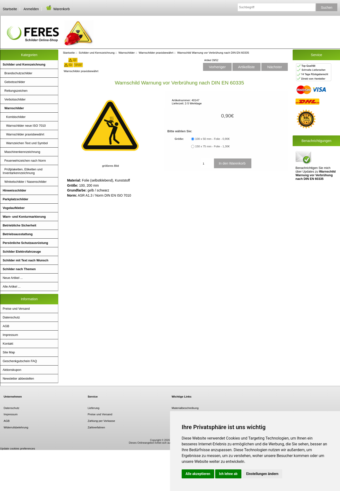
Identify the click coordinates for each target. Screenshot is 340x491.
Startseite (10, 9)
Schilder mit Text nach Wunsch (25, 260)
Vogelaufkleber (14, 208)
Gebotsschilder (14, 82)
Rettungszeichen (15, 90)
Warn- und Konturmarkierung (24, 216)
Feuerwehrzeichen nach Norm (24, 160)
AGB (6, 326)
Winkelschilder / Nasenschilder (25, 181)
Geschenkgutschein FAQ (20, 361)
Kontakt (8, 343)
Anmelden (31, 9)
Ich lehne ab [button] (228, 474)
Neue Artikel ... (13, 278)
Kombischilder (14, 117)
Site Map (9, 352)
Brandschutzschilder (17, 73)
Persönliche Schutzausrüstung (25, 243)
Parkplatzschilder (15, 199)
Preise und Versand (16, 308)
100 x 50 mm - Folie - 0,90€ (212, 139)
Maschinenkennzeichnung (21, 152)
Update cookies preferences (17, 448)
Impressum (10, 335)
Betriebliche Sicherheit (19, 225)
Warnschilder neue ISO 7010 (24, 125)
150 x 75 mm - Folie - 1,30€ (212, 146)
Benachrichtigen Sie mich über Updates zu (316, 165)
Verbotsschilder (14, 99)
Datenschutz (11, 317)
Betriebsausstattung (18, 234)
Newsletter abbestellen (18, 378)
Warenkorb (57, 9)
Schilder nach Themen (19, 269)
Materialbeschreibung (185, 407)
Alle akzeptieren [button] (198, 474)
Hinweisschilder (14, 190)
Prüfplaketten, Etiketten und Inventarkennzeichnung (22, 171)
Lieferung (93, 407)
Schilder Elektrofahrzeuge (22, 251)
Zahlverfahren (96, 427)
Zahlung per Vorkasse (101, 420)
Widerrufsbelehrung (16, 427)
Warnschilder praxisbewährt (156, 52)
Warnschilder (127, 52)
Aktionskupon (12, 370)
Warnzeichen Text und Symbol (25, 143)
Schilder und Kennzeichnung (97, 52)
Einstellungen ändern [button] (262, 474)
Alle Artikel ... (12, 286)
